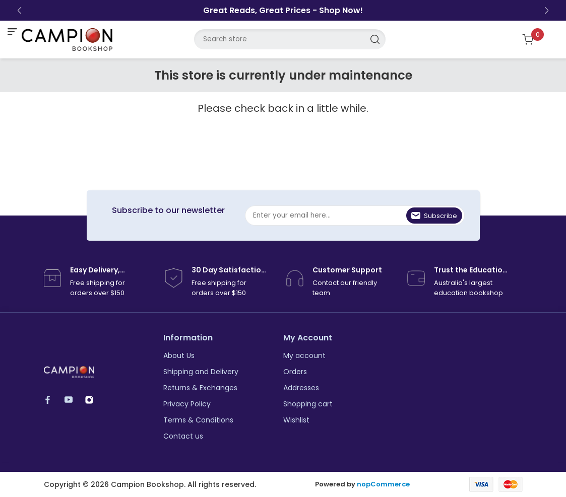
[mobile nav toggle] (12, 31)
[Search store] (290, 39)
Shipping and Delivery (200, 372)
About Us (179, 355)
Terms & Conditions (198, 420)
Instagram (94, 399)
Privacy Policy (187, 404)
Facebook (52, 399)
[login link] (504, 39)
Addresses (301, 388)
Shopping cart (308, 404)
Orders (295, 372)
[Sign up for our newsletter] (355, 215)
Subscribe (440, 216)
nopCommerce (383, 484)
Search (375, 39)
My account (304, 355)
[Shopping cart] (534, 39)
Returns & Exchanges (200, 388)
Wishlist (296, 420)
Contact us (183, 436)
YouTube (73, 399)
